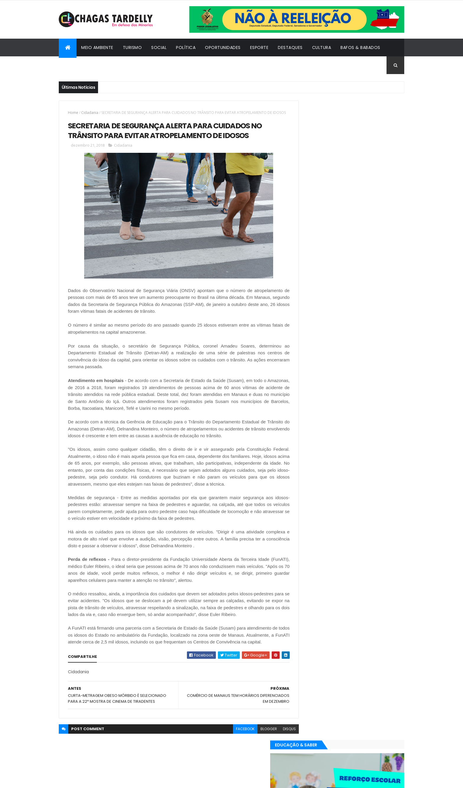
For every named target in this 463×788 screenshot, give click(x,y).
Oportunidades (223, 47)
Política (185, 47)
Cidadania (75, 65)
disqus (276, 748)
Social (159, 47)
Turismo (132, 47)
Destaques (290, 47)
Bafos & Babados (360, 47)
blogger (255, 748)
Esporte (259, 47)
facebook (232, 748)
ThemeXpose (91, 779)
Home (73, 112)
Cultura (321, 47)
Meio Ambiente (97, 47)
